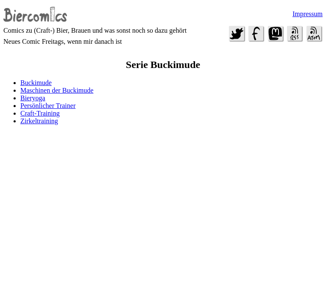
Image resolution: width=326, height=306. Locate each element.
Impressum (308, 13)
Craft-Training (40, 113)
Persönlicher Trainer (47, 105)
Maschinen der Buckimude (56, 90)
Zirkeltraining (39, 121)
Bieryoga (32, 98)
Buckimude (36, 82)
